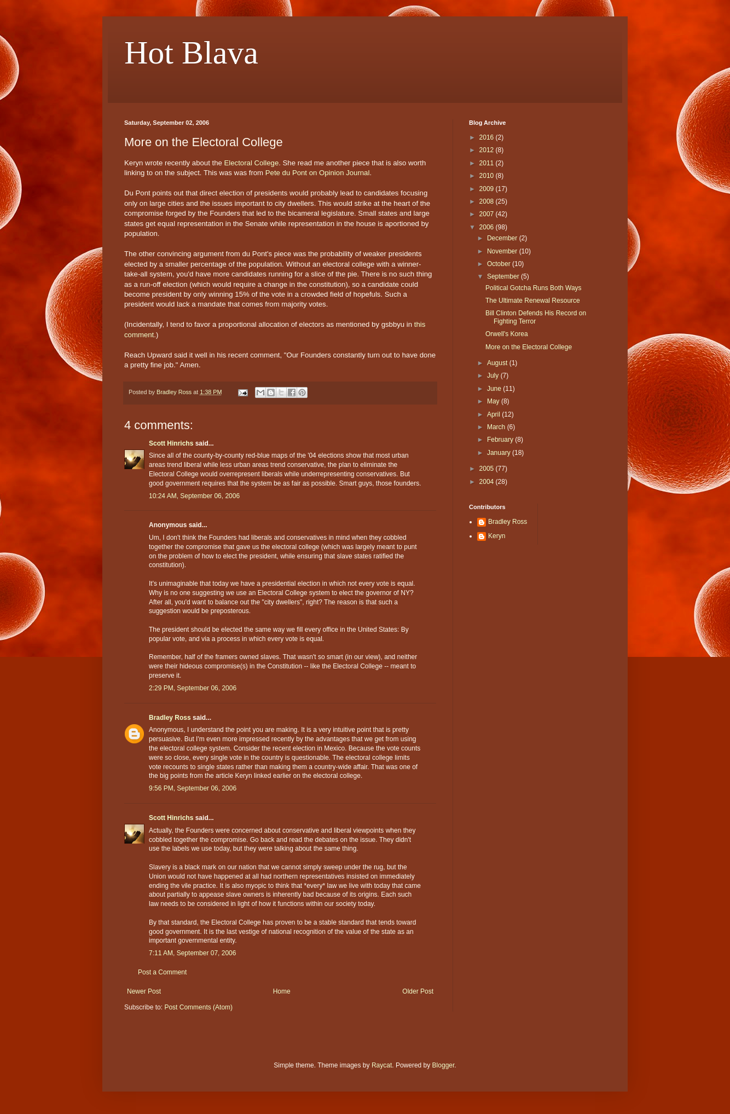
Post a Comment (162, 972)
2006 (487, 227)
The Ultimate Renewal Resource (532, 300)
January (499, 453)
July (494, 375)
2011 (487, 163)
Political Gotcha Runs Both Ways (533, 288)
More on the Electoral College (528, 347)
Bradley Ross (170, 717)
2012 (487, 150)
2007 (487, 214)
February (501, 439)
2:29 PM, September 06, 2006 (192, 688)
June (495, 389)
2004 (487, 482)
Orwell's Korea (506, 334)
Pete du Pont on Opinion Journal (317, 173)
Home (282, 991)
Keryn (496, 536)
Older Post (417, 991)
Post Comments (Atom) (198, 1007)
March (497, 427)
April (494, 414)
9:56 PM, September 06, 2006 (192, 788)
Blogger (443, 1065)
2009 (487, 189)
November (503, 251)
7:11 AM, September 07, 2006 (192, 953)
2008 (487, 201)
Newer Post (144, 991)
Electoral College (251, 163)
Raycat (382, 1065)
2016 (487, 137)
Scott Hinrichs (171, 443)
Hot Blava (191, 52)
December (503, 238)
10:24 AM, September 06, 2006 (194, 496)
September (504, 276)
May (494, 401)
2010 (487, 176)
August (498, 363)
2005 (487, 468)
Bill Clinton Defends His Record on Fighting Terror (535, 317)
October (499, 264)
